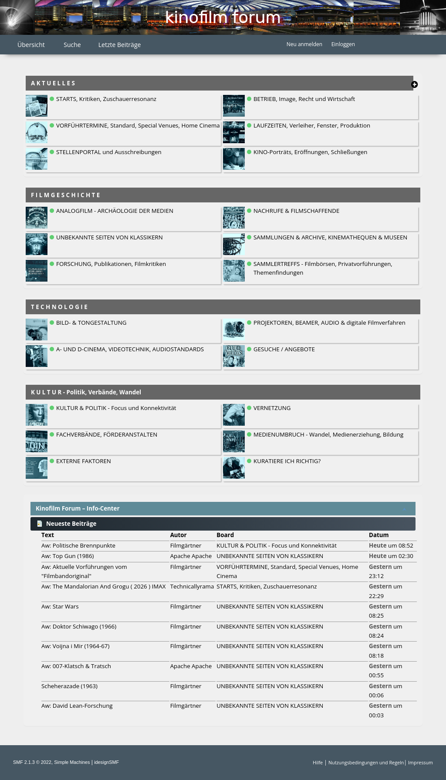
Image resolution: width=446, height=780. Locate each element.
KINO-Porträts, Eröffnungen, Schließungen (310, 152)
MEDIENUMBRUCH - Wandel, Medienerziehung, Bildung (328, 434)
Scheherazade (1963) (69, 686)
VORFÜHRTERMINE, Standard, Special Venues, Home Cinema (138, 125)
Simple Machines (72, 762)
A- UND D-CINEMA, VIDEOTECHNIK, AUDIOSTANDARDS (130, 349)
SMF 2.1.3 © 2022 (32, 762)
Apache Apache (191, 556)
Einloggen (343, 44)
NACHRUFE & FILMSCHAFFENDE (296, 211)
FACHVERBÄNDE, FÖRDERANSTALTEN (106, 434)
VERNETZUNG (272, 408)
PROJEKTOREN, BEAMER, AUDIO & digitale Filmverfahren (329, 322)
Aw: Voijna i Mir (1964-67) (75, 646)
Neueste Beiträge (66, 523)
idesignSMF (106, 762)
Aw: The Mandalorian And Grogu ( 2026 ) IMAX (103, 586)
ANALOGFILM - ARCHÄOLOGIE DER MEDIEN (114, 211)
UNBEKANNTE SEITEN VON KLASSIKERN (109, 237)
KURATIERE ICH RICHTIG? (287, 461)
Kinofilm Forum (223, 17)
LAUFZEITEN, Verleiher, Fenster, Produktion (311, 125)
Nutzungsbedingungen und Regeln (366, 762)
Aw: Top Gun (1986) (67, 556)
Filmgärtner (186, 545)
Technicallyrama (192, 586)
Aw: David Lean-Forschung (77, 705)
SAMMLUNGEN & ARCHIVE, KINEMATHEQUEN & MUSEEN (330, 237)
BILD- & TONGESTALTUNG (91, 322)
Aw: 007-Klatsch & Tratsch (76, 666)
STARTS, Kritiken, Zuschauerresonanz (106, 99)
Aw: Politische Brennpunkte (78, 545)
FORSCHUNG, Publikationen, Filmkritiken (111, 264)
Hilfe (318, 762)
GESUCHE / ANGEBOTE (284, 349)
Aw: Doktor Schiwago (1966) (78, 626)
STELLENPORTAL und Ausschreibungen (109, 152)
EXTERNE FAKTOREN (83, 461)
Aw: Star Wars (60, 606)
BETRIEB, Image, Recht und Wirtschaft (304, 99)
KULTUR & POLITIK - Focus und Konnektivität (116, 408)
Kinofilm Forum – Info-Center (78, 508)
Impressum (420, 762)
